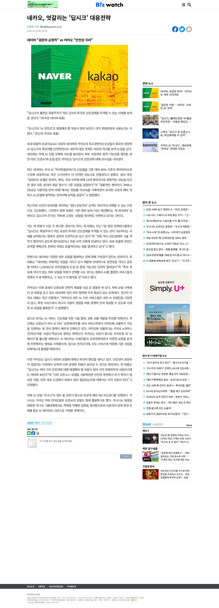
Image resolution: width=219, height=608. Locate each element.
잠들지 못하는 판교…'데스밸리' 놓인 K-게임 (168, 402)
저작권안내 (71, 586)
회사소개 (30, 586)
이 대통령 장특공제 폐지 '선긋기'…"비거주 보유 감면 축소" (176, 260)
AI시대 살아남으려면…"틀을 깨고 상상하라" (168, 391)
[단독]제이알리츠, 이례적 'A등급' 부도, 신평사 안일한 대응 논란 (178, 243)
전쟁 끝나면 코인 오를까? (159, 408)
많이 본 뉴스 (149, 202)
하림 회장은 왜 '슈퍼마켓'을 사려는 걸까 (166, 238)
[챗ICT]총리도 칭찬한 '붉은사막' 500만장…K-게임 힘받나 (175, 374)
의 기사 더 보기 (39, 422)
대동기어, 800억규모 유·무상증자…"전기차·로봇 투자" (173, 414)
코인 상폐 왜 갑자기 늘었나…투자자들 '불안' (168, 385)
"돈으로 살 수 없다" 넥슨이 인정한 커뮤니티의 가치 (184, 441)
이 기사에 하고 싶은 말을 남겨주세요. (85, 446)
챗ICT (145, 431)
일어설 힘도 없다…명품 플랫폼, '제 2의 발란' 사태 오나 (174, 249)
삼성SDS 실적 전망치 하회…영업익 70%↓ (168, 397)
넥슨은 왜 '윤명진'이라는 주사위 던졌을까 (180, 435)
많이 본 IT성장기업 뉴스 (154, 355)
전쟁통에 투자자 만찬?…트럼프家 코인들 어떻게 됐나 (185, 477)
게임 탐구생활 (150, 448)
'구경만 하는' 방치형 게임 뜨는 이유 (177, 459)
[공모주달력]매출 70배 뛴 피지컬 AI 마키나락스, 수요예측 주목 (177, 255)
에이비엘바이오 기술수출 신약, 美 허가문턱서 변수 (171, 221)
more (189, 425)
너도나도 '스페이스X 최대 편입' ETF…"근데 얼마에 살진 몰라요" (179, 215)
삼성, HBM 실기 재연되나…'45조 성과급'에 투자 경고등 (174, 209)
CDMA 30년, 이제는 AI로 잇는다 (175, 438)
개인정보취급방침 (56, 586)
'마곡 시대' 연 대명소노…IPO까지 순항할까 (168, 232)
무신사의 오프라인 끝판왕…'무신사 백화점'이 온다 (171, 226)
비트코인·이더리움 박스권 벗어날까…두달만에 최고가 (185, 470)
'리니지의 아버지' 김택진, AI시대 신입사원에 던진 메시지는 (176, 368)
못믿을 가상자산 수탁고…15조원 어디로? (180, 474)
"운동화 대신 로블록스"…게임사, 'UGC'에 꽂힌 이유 (185, 452)
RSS (134, 600)
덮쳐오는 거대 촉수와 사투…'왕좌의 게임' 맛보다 (183, 456)
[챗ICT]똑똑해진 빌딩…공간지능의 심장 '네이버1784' (173, 379)
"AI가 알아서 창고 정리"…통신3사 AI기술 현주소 (171, 362)
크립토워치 (148, 466)
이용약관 (41, 586)
